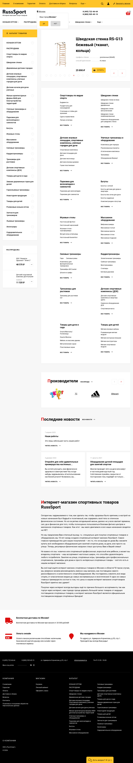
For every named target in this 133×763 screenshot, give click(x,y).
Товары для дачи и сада (106, 699)
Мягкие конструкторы (109, 341)
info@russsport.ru (80, 660)
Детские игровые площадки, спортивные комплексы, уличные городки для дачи (71, 142)
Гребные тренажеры (108, 262)
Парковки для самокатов (69, 194)
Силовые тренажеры (70, 254)
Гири (62, 258)
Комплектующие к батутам (111, 201)
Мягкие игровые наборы (110, 329)
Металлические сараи (68, 344)
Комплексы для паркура (110, 145)
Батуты (104, 181)
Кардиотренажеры (110, 254)
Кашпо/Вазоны (65, 337)
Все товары (66, 125)
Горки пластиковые (67, 165)
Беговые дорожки (107, 272)
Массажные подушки (108, 238)
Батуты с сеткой (107, 186)
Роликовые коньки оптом (106, 717)
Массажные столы (107, 234)
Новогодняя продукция (106, 711)
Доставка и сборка (57, 3)
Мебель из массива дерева (70, 340)
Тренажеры (105, 155)
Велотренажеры (107, 265)
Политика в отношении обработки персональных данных (15, 705)
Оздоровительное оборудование (109, 730)
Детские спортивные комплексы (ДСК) (111, 290)
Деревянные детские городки (80, 697)
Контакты (6, 700)
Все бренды (86, 382)
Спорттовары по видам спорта (80, 691)
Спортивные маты (107, 309)
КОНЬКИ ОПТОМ (75, 684)
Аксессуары (101, 727)
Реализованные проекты (110, 148)
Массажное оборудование (108, 218)
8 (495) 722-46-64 (90, 11)
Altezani (115, 394)
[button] (47, 75)
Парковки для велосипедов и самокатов (67, 184)
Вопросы (73, 3)
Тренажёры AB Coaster (68, 269)
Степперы (104, 268)
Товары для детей (110, 325)
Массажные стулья (108, 228)
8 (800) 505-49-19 (90, 14)
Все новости (88, 419)
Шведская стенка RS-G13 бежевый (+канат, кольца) (99, 45)
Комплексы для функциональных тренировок (66, 264)
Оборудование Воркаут (109, 158)
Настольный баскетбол (68, 237)
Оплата (42, 3)
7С (76, 394)
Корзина (39, 684)
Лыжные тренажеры (104, 724)
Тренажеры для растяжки (68, 290)
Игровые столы (67, 217)
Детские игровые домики (69, 162)
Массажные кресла (108, 231)
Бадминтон (64, 102)
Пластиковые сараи (67, 347)
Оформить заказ (42, 691)
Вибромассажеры (107, 224)
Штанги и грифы (66, 273)
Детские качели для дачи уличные (82, 707)
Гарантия (31, 3)
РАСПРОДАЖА (74, 687)
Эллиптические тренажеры (111, 258)
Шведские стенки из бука (110, 100)
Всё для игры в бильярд (69, 234)
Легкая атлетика (66, 120)
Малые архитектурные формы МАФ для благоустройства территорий (82, 712)
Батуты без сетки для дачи (111, 195)
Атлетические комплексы (110, 151)
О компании (18, 3)
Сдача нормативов (67, 117)
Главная (5, 3)
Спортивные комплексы (69, 150)
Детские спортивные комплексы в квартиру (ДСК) (109, 298)
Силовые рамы (71, 258)
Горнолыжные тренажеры (107, 707)
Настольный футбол (67, 222)
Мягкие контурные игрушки (111, 338)
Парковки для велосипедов (70, 191)
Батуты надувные (107, 198)
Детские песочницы (67, 159)
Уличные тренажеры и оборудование (112, 139)
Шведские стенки (109, 95)
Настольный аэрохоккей (69, 225)
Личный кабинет (42, 687)
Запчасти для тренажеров (107, 720)
